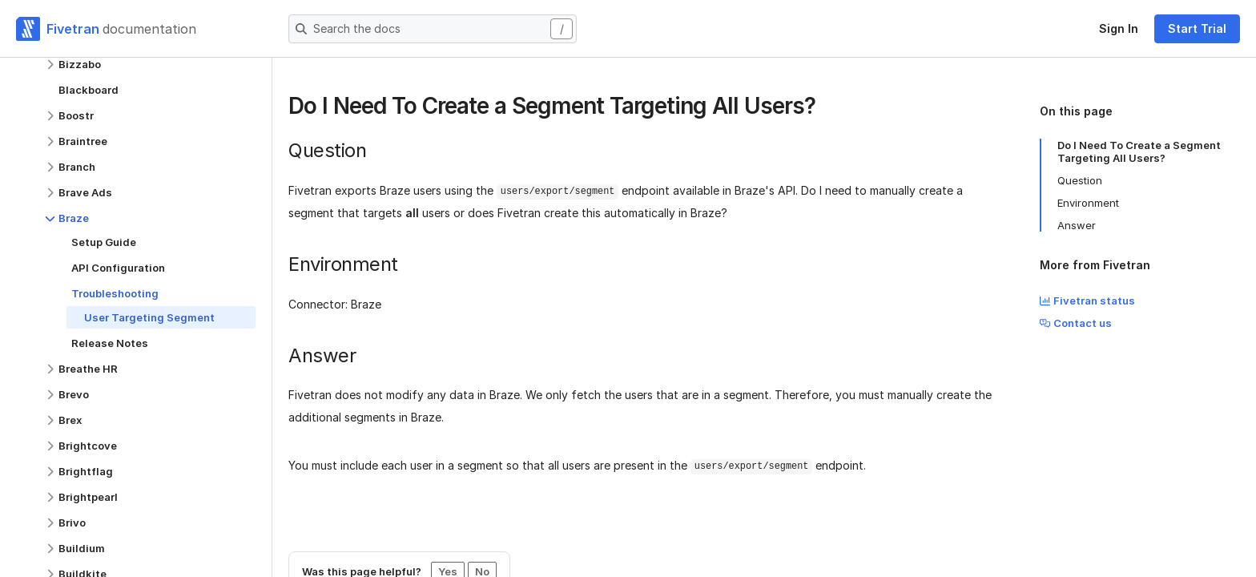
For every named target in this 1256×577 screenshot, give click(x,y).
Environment (1088, 202)
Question (1079, 180)
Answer (1076, 225)
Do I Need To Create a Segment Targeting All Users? (1139, 151)
